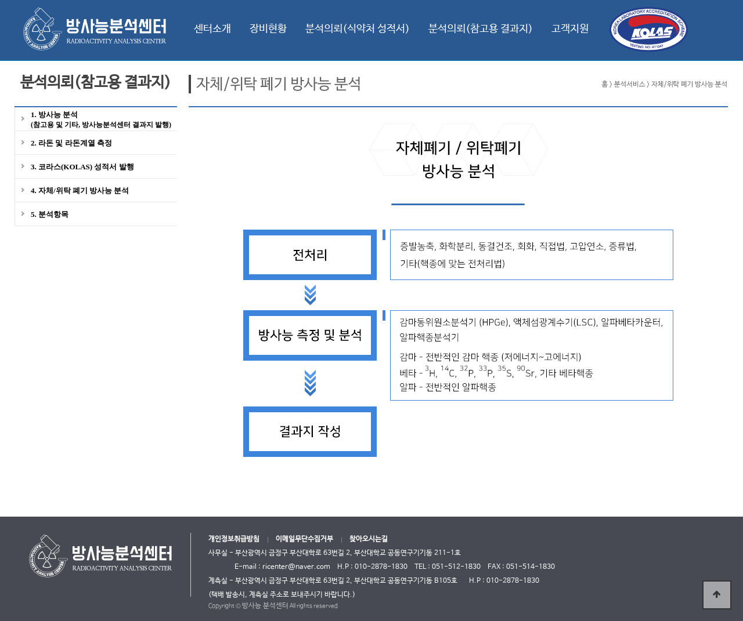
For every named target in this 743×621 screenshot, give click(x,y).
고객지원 (570, 29)
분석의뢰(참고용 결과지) (480, 29)
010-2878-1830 (512, 581)
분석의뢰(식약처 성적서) (357, 29)
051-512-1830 (456, 567)
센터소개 (212, 29)
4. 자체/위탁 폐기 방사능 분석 (80, 190)
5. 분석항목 (49, 214)
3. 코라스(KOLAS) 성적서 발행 (82, 166)
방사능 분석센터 (265, 606)
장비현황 (268, 29)
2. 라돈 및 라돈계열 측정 (71, 143)
